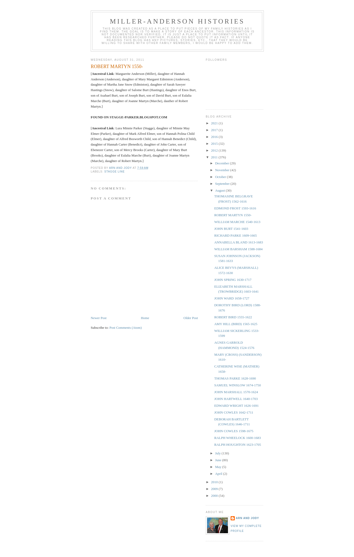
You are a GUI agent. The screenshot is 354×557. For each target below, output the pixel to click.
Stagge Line (114, 171)
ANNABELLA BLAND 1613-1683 (238, 242)
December (222, 163)
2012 (215, 150)
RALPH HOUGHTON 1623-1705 (237, 445)
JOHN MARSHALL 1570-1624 (236, 392)
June (218, 460)
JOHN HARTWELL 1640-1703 (236, 399)
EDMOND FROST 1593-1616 (235, 208)
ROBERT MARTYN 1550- (233, 215)
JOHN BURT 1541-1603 (231, 229)
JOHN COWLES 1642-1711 (233, 412)
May (218, 467)
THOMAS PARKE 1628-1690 (235, 378)
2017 (215, 130)
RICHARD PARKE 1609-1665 (235, 235)
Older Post (191, 318)
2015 (215, 144)
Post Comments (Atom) (126, 328)
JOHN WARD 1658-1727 (231, 298)
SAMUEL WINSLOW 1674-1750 (237, 385)
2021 (215, 123)
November (222, 170)
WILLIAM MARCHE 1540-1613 (237, 222)
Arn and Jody (247, 518)
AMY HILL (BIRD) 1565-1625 (235, 324)
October (221, 177)
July (218, 453)
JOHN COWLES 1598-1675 (233, 431)
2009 (215, 489)
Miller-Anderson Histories (177, 21)
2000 (215, 496)
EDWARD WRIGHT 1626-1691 (236, 406)
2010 (215, 482)
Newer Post (98, 318)
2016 (215, 137)
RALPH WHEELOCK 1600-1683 (237, 438)
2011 (215, 157)
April (219, 474)
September (223, 184)
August (220, 190)
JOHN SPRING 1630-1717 (232, 280)
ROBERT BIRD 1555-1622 (233, 317)
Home (145, 318)
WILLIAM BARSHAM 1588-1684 (238, 249)
